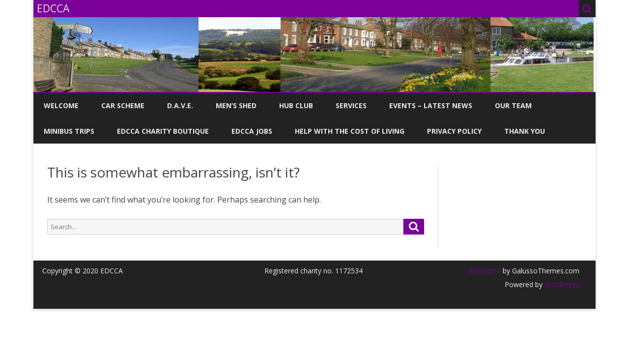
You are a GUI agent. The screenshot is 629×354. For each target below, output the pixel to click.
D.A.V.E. (180, 105)
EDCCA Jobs (251, 131)
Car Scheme (122, 105)
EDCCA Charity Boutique (163, 131)
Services (351, 105)
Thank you (524, 131)
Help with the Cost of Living (349, 131)
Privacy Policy (454, 131)
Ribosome (484, 270)
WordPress (561, 284)
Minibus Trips (69, 131)
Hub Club (296, 105)
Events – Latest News (430, 105)
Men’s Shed (236, 105)
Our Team (513, 105)
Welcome (61, 105)
